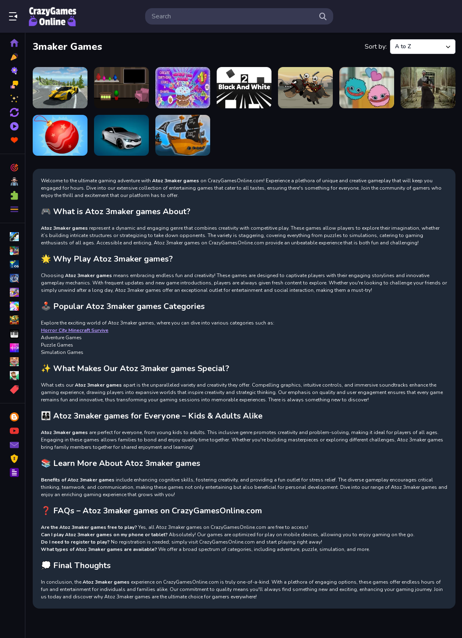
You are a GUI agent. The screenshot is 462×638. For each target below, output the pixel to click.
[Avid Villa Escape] (121, 87)
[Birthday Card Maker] (182, 87)
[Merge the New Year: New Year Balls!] (60, 135)
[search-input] (233, 16)
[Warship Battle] (182, 135)
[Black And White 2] (244, 87)
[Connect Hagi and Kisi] (366, 87)
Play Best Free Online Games (52, 16)
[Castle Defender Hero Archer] (305, 87)
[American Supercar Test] (60, 87)
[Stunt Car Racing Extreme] (121, 135)
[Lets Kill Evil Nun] (428, 87)
